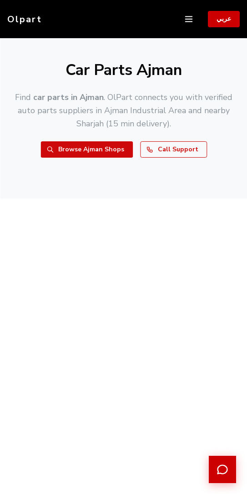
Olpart (24, 19)
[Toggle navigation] (189, 19)
